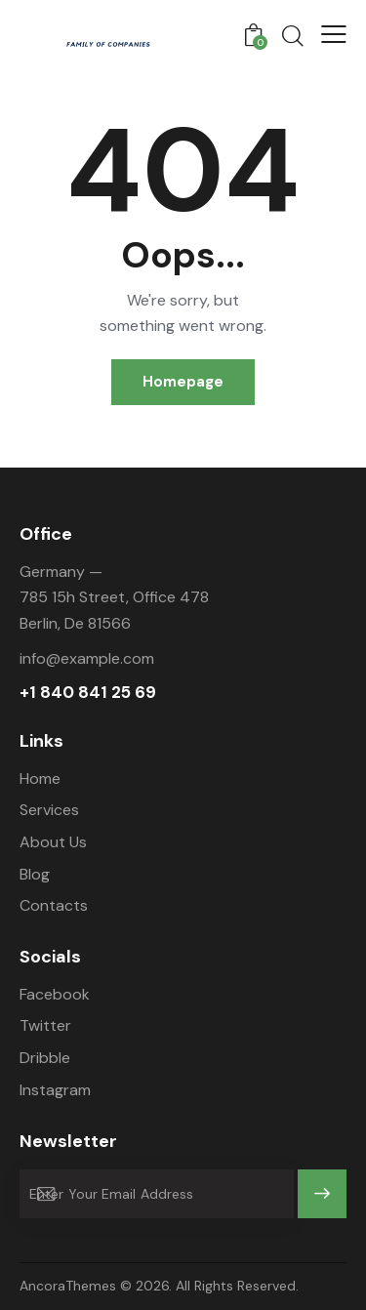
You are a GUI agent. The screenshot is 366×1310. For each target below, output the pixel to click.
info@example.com (87, 658)
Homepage (183, 381)
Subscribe (322, 1202)
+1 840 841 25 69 (88, 692)
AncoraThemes (68, 1285)
